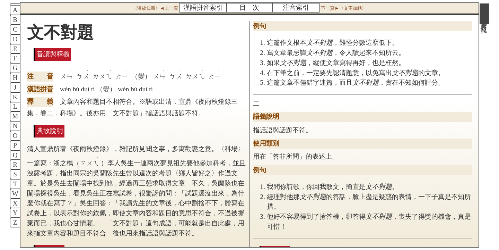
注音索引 (296, 7)
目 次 (249, 7)
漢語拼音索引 (203, 7)
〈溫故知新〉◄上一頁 (155, 8)
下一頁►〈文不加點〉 (343, 8)
